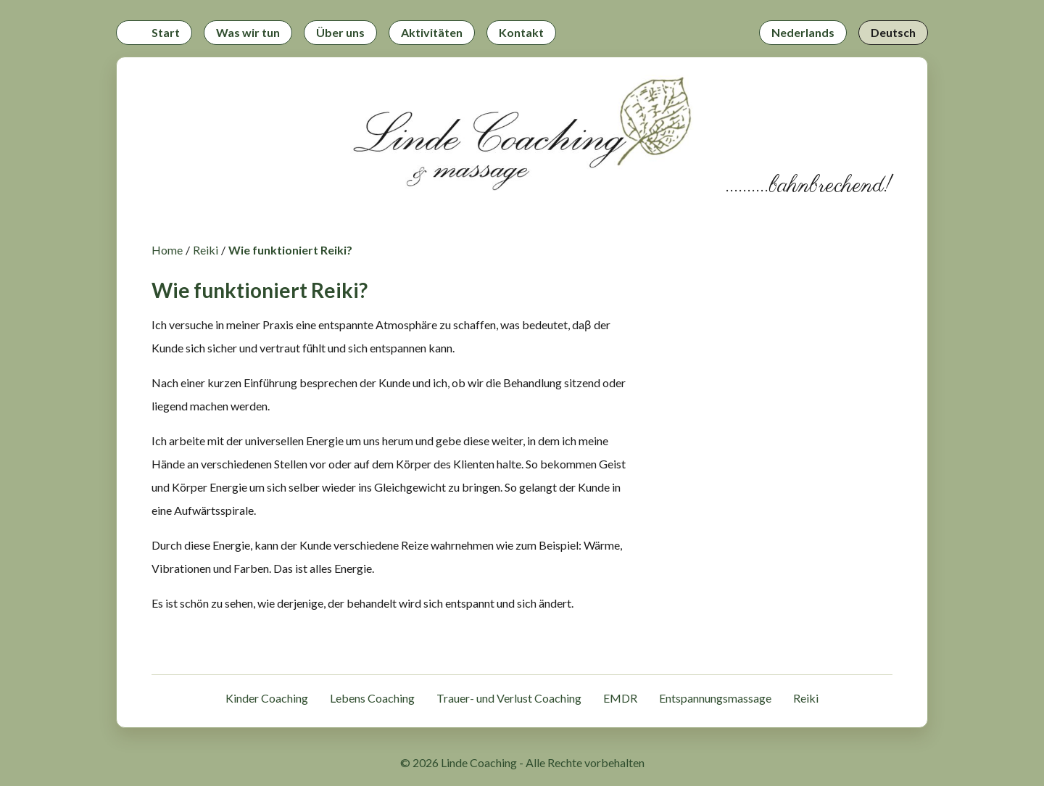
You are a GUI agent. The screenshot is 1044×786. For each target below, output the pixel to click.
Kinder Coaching (266, 698)
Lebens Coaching (372, 698)
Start (166, 32)
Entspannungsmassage (715, 698)
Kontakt (521, 32)
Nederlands (802, 32)
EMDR (620, 698)
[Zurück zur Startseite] (522, 136)
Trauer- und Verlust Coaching (508, 698)
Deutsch (893, 32)
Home (167, 250)
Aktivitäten (432, 32)
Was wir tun (248, 32)
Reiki (205, 250)
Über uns (340, 32)
